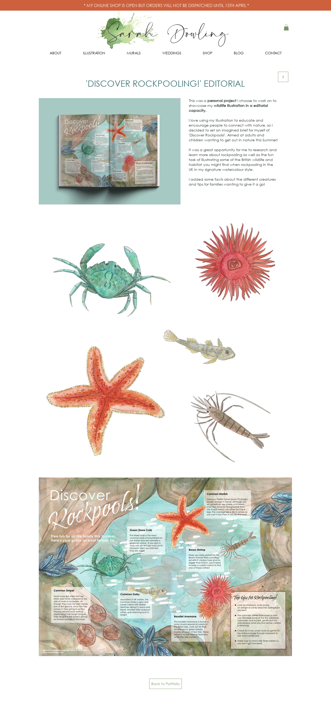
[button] (286, 27)
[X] (283, 77)
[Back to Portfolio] (165, 684)
